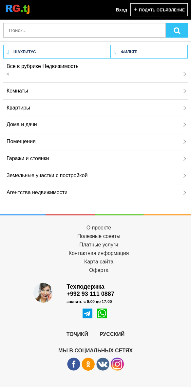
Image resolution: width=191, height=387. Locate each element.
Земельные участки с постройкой (96, 175)
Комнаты (96, 90)
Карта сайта (98, 261)
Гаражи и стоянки (96, 158)
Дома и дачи (96, 124)
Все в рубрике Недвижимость (96, 69)
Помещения (96, 141)
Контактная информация (99, 253)
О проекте (98, 227)
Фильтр (125, 52)
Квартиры (96, 107)
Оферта (98, 270)
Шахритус (21, 52)
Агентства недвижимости (96, 192)
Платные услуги (98, 244)
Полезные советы (99, 236)
